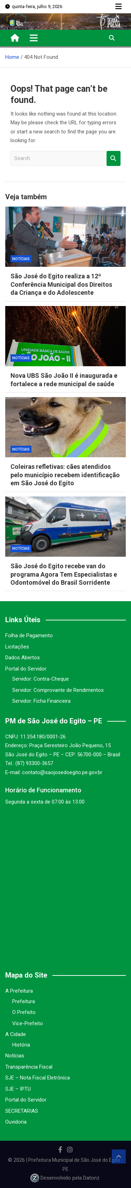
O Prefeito (24, 1012)
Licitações (17, 647)
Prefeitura (23, 1001)
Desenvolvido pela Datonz (65, 1178)
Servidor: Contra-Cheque (40, 679)
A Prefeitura (19, 991)
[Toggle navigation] (33, 38)
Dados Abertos (22, 657)
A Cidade (15, 1034)
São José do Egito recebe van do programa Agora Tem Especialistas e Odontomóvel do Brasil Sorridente (63, 574)
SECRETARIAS (21, 1111)
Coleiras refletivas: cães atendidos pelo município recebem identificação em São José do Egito (65, 475)
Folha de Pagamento (29, 635)
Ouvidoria (16, 1122)
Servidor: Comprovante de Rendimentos (58, 690)
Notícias (21, 259)
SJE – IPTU (18, 1089)
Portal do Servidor (25, 669)
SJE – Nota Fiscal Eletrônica (37, 1078)
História (21, 1045)
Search (114, 158)
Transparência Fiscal (28, 1067)
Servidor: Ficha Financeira (41, 701)
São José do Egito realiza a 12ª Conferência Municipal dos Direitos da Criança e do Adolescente (61, 284)
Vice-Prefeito (27, 1023)
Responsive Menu (118, 7)
